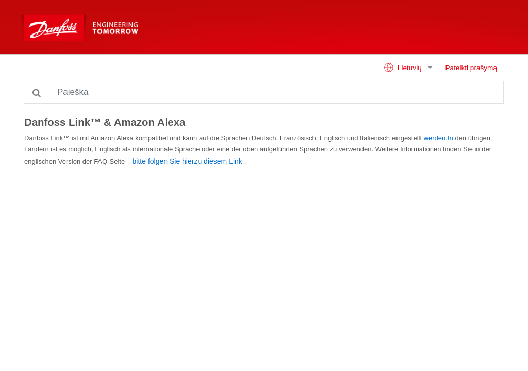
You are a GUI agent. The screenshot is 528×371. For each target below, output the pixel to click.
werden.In (438, 138)
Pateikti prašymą (471, 68)
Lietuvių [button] (403, 67)
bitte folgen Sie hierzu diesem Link (187, 161)
